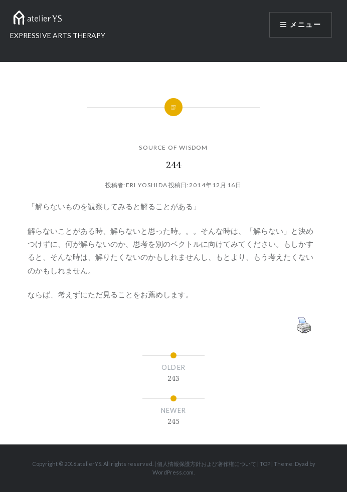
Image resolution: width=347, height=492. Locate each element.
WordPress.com (173, 472)
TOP (265, 463)
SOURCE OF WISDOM (173, 147)
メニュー (305, 25)
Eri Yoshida (146, 185)
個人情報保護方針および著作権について (206, 463)
